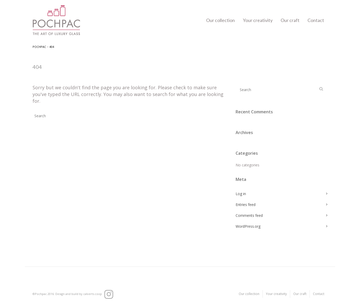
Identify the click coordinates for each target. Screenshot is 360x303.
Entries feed (246, 204)
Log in (241, 193)
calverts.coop (92, 294)
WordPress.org (248, 226)
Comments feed (249, 215)
